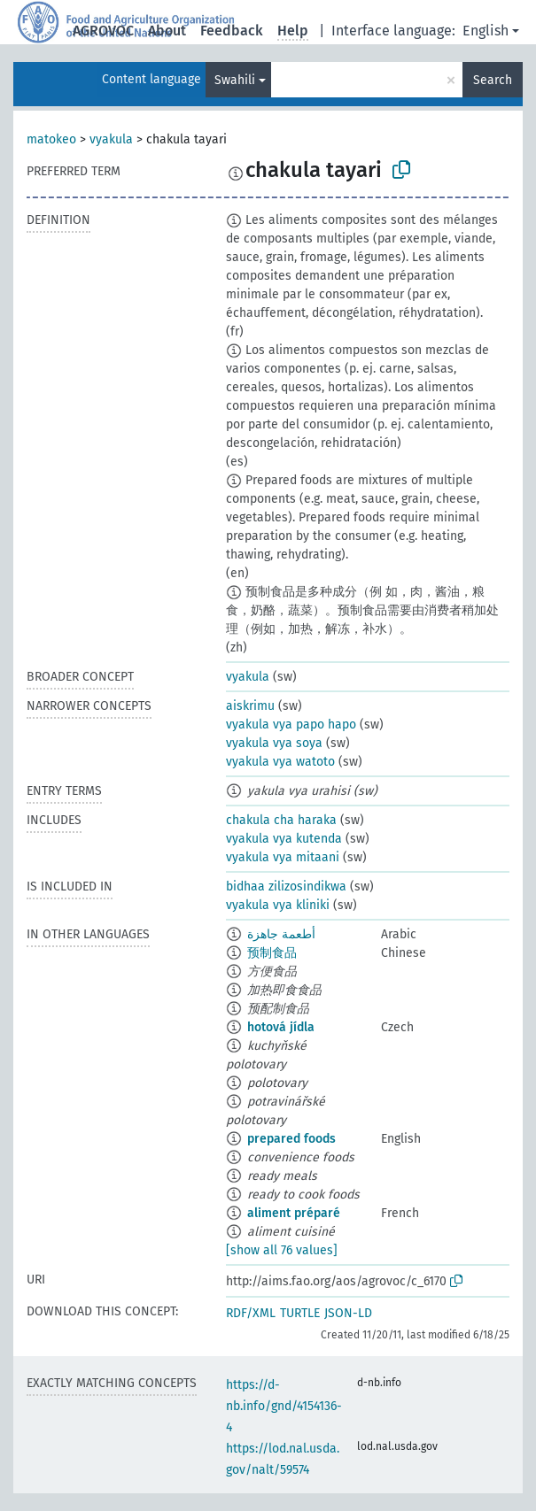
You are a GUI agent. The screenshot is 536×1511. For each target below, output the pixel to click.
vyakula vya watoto (280, 761)
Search (492, 80)
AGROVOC (103, 30)
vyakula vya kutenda (284, 838)
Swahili (234, 80)
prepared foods (291, 1138)
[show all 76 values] (282, 1250)
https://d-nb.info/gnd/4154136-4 (284, 1406)
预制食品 (272, 952)
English (485, 30)
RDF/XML (251, 1313)
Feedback (231, 30)
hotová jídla (281, 1027)
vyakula (111, 139)
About (167, 30)
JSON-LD (348, 1313)
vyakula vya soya (274, 743)
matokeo (51, 139)
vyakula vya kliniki (278, 905)
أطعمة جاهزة (281, 934)
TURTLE (300, 1313)
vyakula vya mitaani (282, 857)
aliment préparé (293, 1213)
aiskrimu (250, 705)
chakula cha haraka (281, 820)
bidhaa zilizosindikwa (286, 886)
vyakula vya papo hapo (291, 724)
